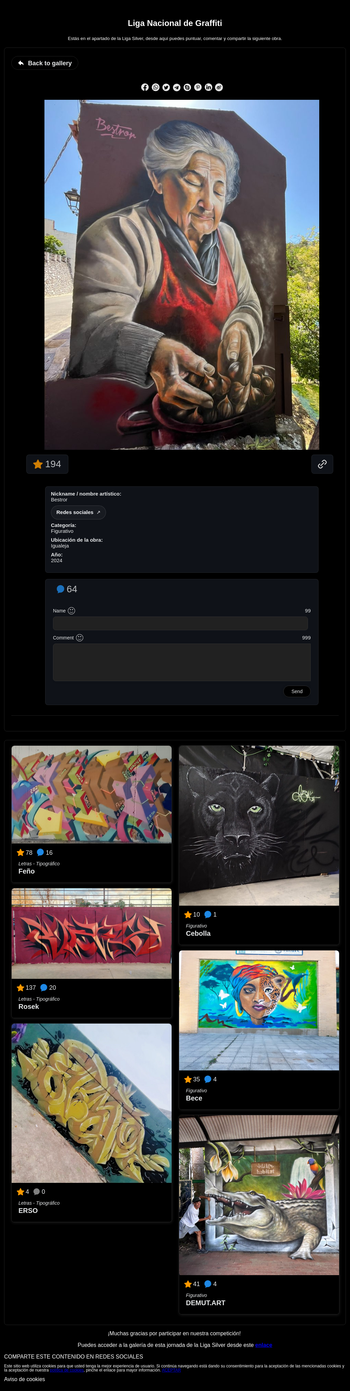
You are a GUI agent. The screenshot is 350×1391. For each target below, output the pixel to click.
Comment (63, 637)
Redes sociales (74, 512)
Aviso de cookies (24, 1379)
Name (59, 610)
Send (297, 691)
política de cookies (67, 1370)
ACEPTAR (171, 1370)
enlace (263, 1345)
